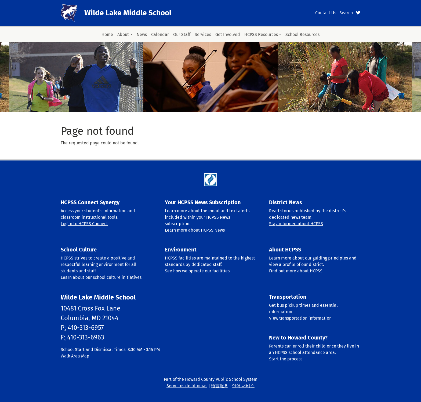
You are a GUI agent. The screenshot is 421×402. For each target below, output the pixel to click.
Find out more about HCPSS (295, 270)
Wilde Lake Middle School (127, 12)
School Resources (302, 34)
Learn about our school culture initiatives (101, 277)
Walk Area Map (75, 356)
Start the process (285, 358)
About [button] (123, 34)
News (142, 34)
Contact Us (325, 12)
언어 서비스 (243, 385)
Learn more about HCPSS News (195, 230)
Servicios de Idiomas (186, 385)
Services (203, 34)
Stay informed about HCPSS (296, 223)
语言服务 (219, 385)
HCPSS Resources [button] (261, 34)
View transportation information (300, 318)
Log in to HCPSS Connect (84, 223)
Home (107, 34)
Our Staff (181, 34)
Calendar (160, 34)
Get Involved (227, 34)
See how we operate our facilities (197, 270)
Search (346, 12)
